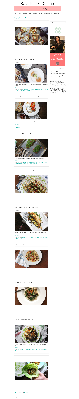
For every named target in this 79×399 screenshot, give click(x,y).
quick (42, 312)
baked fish (26, 237)
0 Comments (17, 62)
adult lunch (24, 126)
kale (38, 312)
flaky (37, 237)
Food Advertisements (61, 68)
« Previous (15, 392)
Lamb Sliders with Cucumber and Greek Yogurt (25, 59)
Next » (27, 392)
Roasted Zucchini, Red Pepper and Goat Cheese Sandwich (27, 96)
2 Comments (17, 285)
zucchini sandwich (17, 127)
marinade (44, 237)
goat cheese (28, 126)
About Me (19, 13)
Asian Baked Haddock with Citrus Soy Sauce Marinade (26, 207)
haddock (39, 237)
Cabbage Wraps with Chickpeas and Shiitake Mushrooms (27, 357)
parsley (39, 162)
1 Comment (17, 25)
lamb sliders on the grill (20, 90)
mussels (34, 349)
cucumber (23, 89)
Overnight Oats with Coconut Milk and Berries (57, 88)
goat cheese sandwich (33, 126)
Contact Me (25, 13)
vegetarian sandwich (42, 126)
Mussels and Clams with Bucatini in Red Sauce (24, 319)
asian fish (23, 237)
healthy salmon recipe (34, 162)
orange (46, 237)
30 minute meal (24, 162)
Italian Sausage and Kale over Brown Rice (23, 282)
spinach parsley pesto (34, 163)
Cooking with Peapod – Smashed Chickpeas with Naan (26, 244)
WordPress (59, 397)
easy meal (35, 237)
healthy (30, 162)
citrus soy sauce (31, 237)
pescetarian (41, 162)
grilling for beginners (38, 89)
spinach (30, 163)
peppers (40, 312)
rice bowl (44, 312)
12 (24, 392)
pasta (36, 349)
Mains (18, 89)
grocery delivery (43, 89)
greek (29, 89)
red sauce (42, 349)
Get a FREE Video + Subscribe (48, 13)
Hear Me (30, 13)
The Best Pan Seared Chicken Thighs (55, 81)
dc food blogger (29, 312)
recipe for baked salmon (22, 163)
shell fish (45, 349)
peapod (25, 90)
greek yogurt (32, 89)
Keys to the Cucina (54, 71)
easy (32, 312)
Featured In (35, 13)
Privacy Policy (56, 13)
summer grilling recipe (30, 90)
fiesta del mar (29, 349)
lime (41, 237)
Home (15, 13)
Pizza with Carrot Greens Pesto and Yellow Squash (25, 22)
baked (27, 162)
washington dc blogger (22, 313)
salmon (27, 163)
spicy (19, 238)
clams (26, 349)
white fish (21, 238)
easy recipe (26, 89)
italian (37, 312)
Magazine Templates (51, 397)
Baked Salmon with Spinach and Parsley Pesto (24, 133)
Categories (40, 13)
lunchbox (37, 126)
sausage (16, 313)
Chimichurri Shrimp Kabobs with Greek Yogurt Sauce (26, 170)
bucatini (23, 349)
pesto (44, 162)
